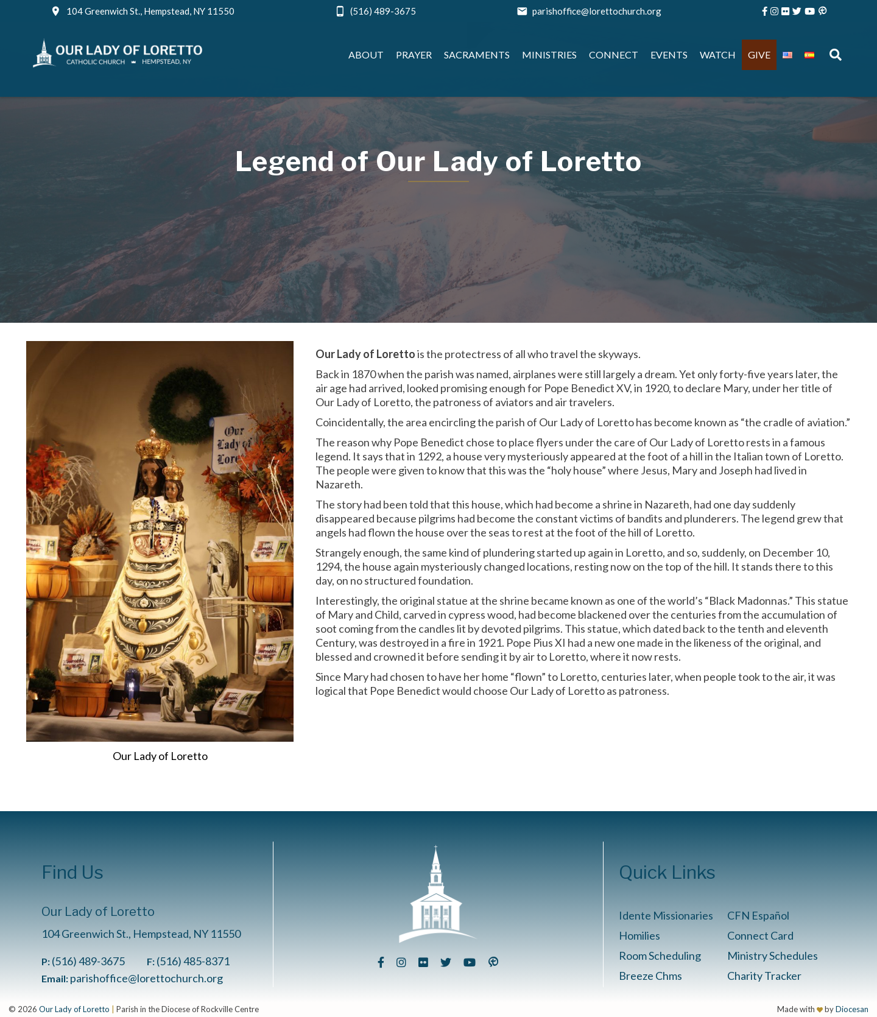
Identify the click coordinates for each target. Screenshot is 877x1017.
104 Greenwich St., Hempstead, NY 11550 (150, 10)
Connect (613, 54)
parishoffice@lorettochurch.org (596, 10)
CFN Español (758, 915)
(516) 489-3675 (383, 10)
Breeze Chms (650, 975)
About (366, 54)
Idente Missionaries (666, 915)
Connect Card (760, 935)
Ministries (549, 54)
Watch (718, 54)
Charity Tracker (764, 975)
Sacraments (477, 54)
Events (669, 54)
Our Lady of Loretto (74, 1009)
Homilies (639, 935)
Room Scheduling (660, 955)
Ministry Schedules (772, 955)
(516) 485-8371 (193, 961)
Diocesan (852, 1009)
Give (759, 54)
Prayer (414, 54)
